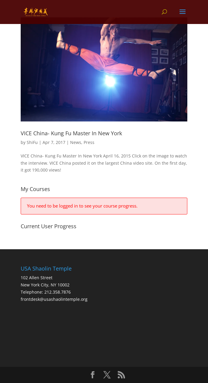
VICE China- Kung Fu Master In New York (71, 133)
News (75, 142)
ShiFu (32, 142)
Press (89, 142)
